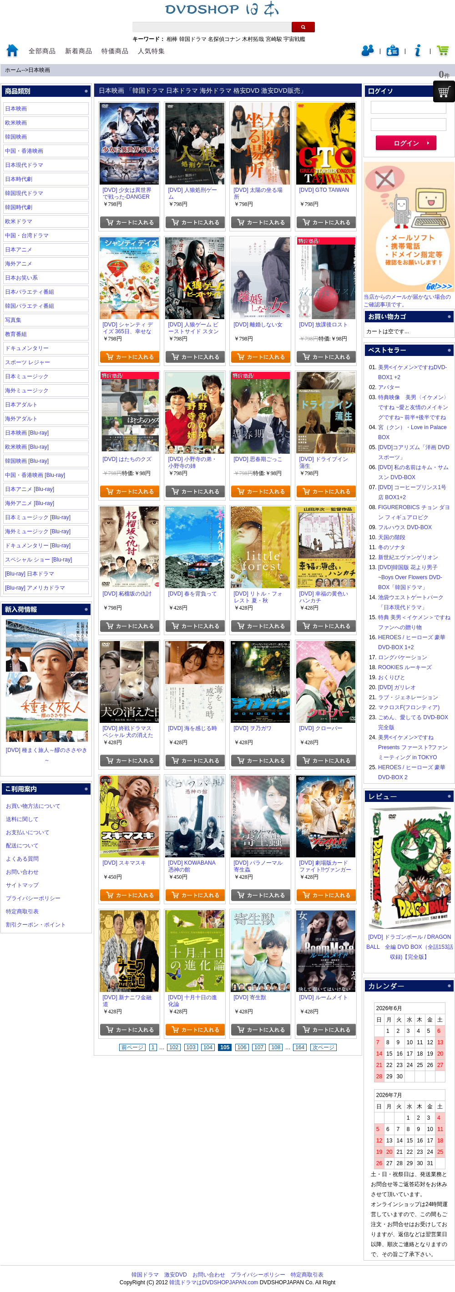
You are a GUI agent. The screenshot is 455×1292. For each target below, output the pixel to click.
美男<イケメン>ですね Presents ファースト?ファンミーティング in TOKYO (413, 747)
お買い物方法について (33, 806)
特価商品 (115, 51)
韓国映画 (16, 137)
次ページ (323, 1047)
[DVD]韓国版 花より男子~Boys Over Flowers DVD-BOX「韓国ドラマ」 (410, 577)
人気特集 (151, 51)
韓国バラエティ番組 (29, 306)
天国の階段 (391, 537)
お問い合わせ (22, 872)
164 (299, 1047)
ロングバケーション (402, 657)
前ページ (132, 1047)
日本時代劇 (18, 179)
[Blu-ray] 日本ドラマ (29, 574)
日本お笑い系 (21, 278)
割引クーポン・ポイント (36, 924)
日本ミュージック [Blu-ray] (38, 517)
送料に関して (22, 819)
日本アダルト (21, 404)
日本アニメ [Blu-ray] (29, 489)
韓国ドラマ (193, 39)
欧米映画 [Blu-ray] (27, 447)
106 (242, 1047)
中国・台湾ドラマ (27, 235)
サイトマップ (22, 885)
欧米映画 (16, 123)
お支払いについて (28, 832)
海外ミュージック (27, 390)
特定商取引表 (22, 911)
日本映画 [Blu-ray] (27, 433)
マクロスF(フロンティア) (409, 707)
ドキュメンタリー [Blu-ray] (38, 545)
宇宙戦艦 (294, 39)
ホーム (13, 70)
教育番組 (16, 334)
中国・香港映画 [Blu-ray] (35, 475)
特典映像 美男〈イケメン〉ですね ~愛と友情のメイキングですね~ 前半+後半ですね (413, 407)
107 (258, 1047)
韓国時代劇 (18, 207)
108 (275, 1047)
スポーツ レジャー (27, 362)
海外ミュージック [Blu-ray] (38, 531)
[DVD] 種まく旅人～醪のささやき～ (47, 750)
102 (173, 1047)
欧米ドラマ (18, 221)
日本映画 (39, 70)
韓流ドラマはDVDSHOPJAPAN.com (213, 1282)
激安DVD (175, 1275)
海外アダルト (21, 419)
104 (207, 1047)
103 (191, 1047)
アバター (389, 387)
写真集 (13, 320)
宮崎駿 (274, 39)
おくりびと (391, 677)
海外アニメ (18, 263)
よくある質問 (22, 859)
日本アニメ (18, 249)
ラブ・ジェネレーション (408, 697)
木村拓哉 (253, 39)
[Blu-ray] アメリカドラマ (35, 588)
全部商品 (42, 51)
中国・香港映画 (24, 151)
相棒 (172, 39)
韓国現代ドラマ (24, 193)
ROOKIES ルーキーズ (405, 667)
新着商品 (78, 51)
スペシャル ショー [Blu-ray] (38, 559)
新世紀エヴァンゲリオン (408, 557)
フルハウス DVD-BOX (405, 527)
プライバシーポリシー (33, 898)
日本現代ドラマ (24, 165)
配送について (22, 845)
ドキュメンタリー (27, 348)
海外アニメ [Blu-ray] (29, 503)
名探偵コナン (224, 39)
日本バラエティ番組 (29, 292)
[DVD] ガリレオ (397, 687)
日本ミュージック (27, 376)
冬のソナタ (391, 547)
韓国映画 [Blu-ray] (27, 461)
